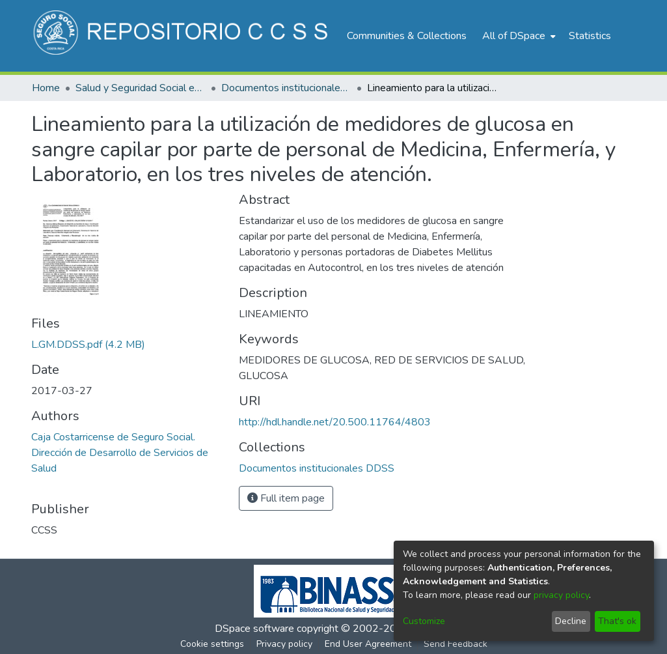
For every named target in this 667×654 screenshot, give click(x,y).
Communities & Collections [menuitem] (407, 36)
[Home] (182, 36)
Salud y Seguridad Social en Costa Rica (140, 88)
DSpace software (254, 628)
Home (46, 88)
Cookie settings (212, 644)
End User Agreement (368, 644)
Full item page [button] (286, 498)
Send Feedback (455, 644)
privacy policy (561, 595)
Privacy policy (284, 644)
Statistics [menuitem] (590, 36)
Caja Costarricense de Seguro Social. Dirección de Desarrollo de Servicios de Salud (119, 453)
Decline (570, 621)
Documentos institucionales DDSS (286, 88)
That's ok (617, 621)
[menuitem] (518, 36)
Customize (424, 621)
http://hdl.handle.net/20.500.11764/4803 (335, 422)
